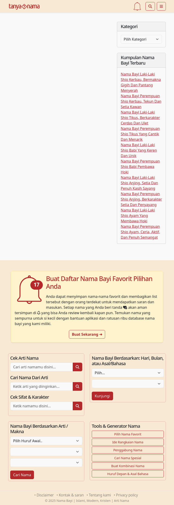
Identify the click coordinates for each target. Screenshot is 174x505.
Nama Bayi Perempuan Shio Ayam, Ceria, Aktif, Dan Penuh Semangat (140, 232)
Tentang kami (100, 495)
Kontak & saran (71, 495)
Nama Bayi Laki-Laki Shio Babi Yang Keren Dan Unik (139, 150)
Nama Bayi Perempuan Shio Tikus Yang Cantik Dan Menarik (140, 134)
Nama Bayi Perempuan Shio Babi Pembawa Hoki (140, 167)
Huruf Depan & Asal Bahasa (127, 474)
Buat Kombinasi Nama (128, 466)
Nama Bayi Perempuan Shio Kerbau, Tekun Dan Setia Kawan (141, 101)
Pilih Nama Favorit (127, 434)
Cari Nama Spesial (127, 458)
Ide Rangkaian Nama (127, 442)
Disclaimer (45, 495)
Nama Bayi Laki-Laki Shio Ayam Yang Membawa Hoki (138, 215)
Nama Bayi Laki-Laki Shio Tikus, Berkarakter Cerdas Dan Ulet (140, 118)
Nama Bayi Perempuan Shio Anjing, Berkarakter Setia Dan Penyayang (141, 199)
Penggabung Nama (127, 450)
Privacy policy (127, 495)
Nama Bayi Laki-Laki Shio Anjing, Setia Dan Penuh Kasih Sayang (139, 183)
